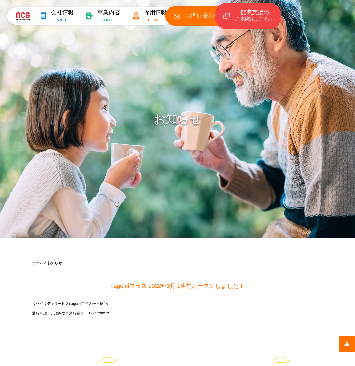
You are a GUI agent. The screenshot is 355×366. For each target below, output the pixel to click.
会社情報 (60, 15)
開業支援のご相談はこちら (261, 15)
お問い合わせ (208, 15)
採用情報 (158, 15)
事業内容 (109, 15)
